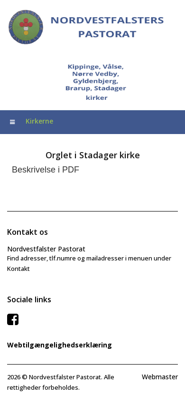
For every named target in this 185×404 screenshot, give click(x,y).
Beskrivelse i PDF (45, 169)
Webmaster (160, 376)
